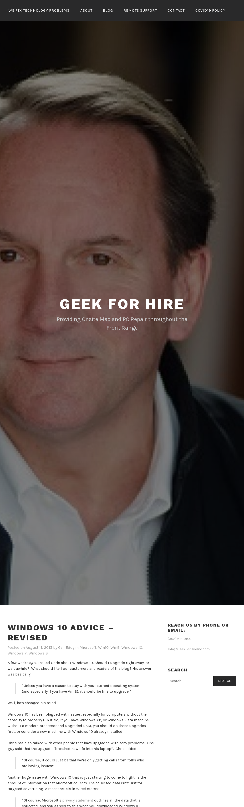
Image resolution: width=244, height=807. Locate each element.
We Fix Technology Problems (39, 10)
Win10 (103, 647)
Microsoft (88, 647)
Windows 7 (17, 653)
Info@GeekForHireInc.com (189, 649)
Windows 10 (132, 647)
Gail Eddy (66, 647)
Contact (176, 10)
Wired (81, 788)
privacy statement (77, 800)
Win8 (115, 647)
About (86, 10)
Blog (108, 10)
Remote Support (140, 10)
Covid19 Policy (210, 10)
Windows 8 (38, 653)
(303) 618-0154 (179, 639)
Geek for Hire (122, 303)
